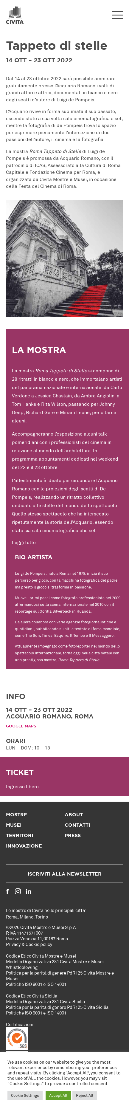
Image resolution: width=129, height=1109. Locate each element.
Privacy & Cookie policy (29, 944)
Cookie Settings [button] (25, 1095)
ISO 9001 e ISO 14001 (45, 984)
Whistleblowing (22, 967)
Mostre (16, 814)
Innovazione (24, 846)
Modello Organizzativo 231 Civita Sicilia (45, 1001)
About (74, 814)
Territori (19, 835)
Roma (12, 916)
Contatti (77, 825)
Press (73, 835)
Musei (13, 825)
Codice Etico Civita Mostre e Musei (41, 955)
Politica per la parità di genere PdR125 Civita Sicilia (57, 1007)
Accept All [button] (58, 1095)
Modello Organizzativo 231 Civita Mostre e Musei (55, 961)
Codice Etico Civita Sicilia (31, 995)
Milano (26, 916)
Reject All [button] (84, 1095)
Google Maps (21, 726)
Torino (41, 916)
